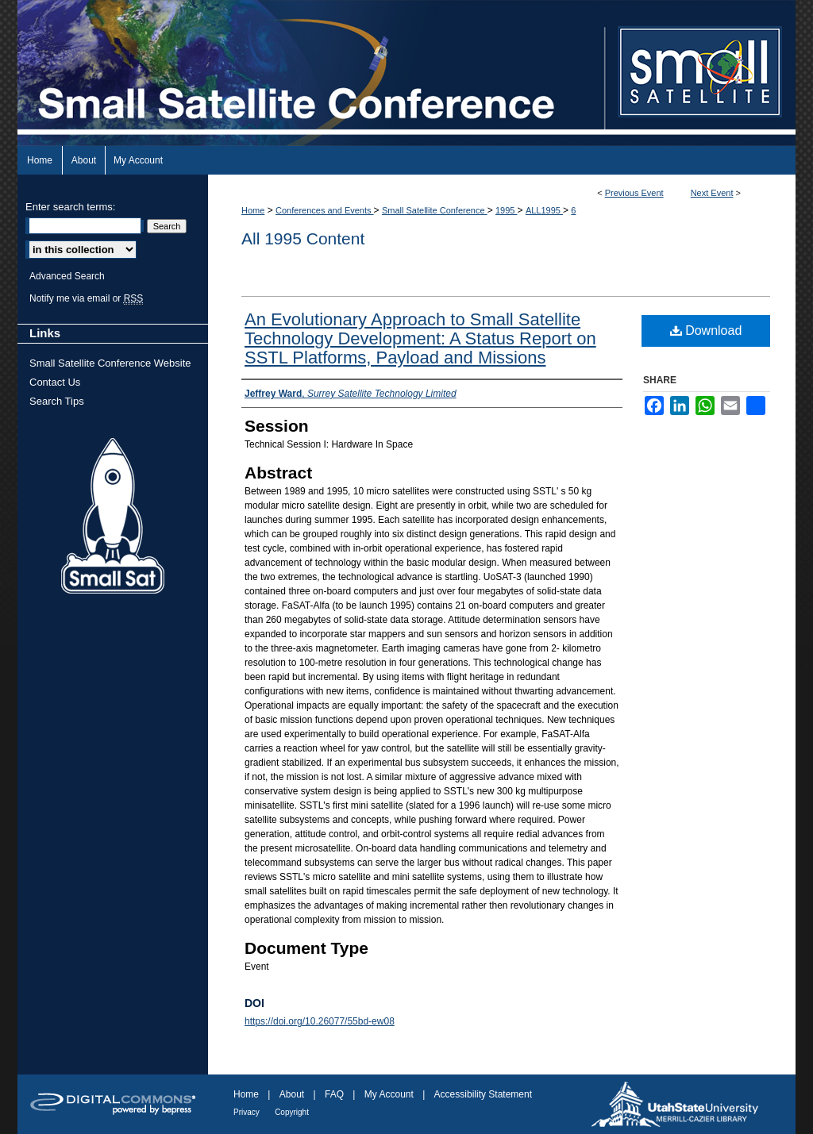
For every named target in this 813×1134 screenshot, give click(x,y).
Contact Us (54, 382)
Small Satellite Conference (434, 210)
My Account (389, 1094)
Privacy (246, 1112)
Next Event (712, 193)
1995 (506, 210)
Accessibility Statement (483, 1094)
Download (706, 330)
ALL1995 (544, 210)
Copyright (292, 1112)
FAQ (334, 1094)
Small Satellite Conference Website (110, 363)
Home (252, 210)
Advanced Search (67, 276)
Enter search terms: (70, 207)
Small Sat (112, 516)
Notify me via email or (86, 298)
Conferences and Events (324, 210)
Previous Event (634, 193)
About (291, 1094)
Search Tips (56, 401)
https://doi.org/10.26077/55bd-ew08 (320, 1021)
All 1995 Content (302, 238)
